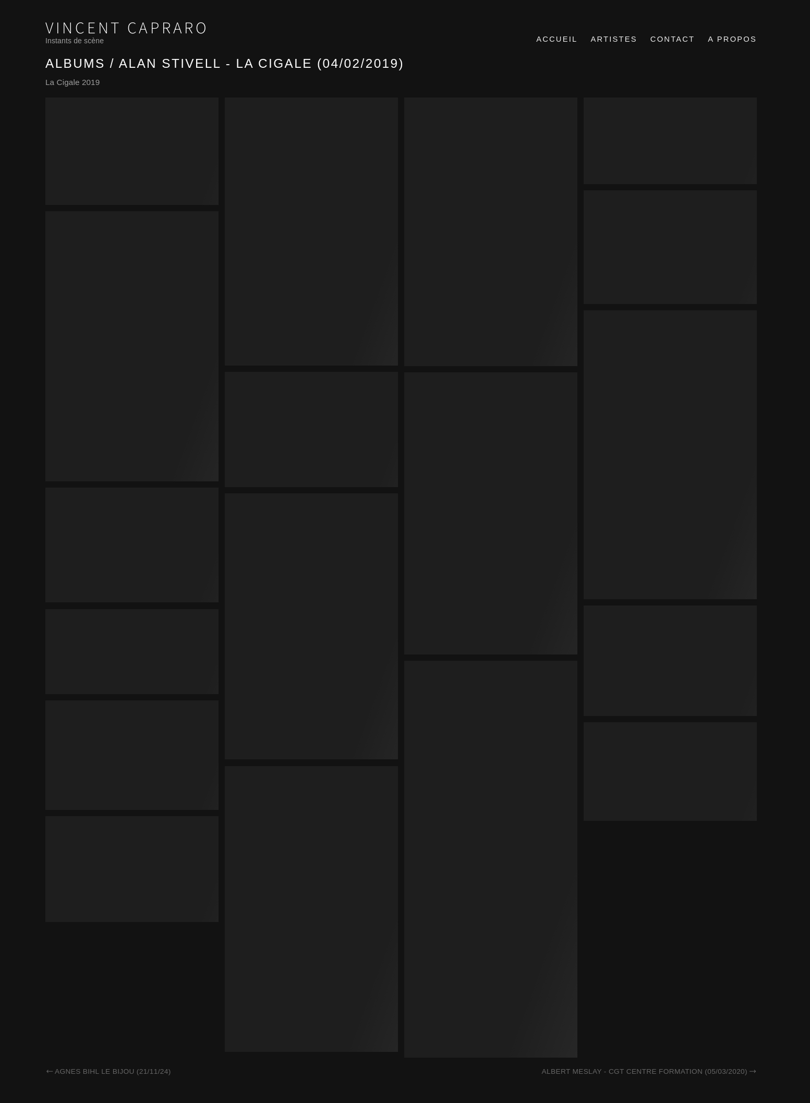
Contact (672, 39)
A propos (732, 39)
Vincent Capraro (127, 28)
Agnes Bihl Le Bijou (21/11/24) (108, 1071)
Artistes (613, 39)
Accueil (556, 39)
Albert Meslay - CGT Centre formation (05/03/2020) (649, 1071)
